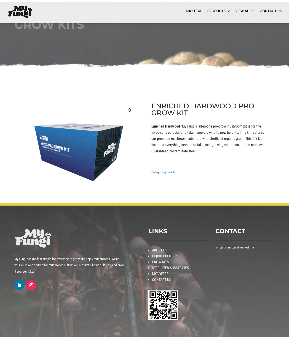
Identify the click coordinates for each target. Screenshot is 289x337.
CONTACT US (271, 11)
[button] (130, 110)
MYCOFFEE (160, 274)
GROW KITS (160, 262)
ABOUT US (193, 11)
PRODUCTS (216, 11)
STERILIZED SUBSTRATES (170, 268)
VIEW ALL (242, 11)
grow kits (169, 172)
